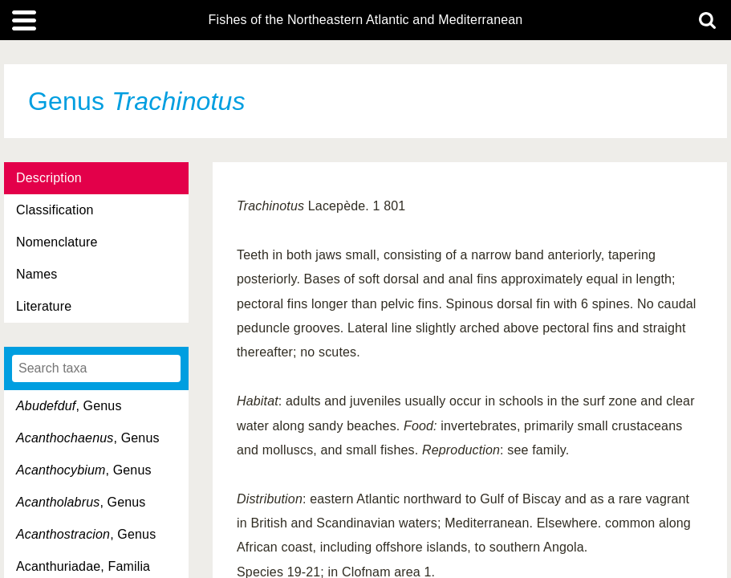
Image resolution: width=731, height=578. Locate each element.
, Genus (69, 406)
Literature (43, 306)
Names (36, 274)
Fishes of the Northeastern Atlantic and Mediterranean (366, 20)
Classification (55, 210)
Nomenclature (57, 242)
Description (49, 178)
